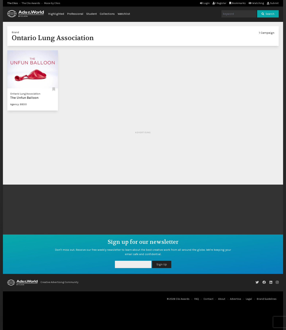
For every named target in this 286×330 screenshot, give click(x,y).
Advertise (235, 298)
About (221, 298)
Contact (208, 298)
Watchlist (124, 13)
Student (91, 13)
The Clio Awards (31, 3)
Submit (273, 3)
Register (219, 3)
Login (205, 3)
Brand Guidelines (267, 298)
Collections (107, 13)
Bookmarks (237, 3)
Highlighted (56, 13)
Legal (249, 298)
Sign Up (161, 264)
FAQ (196, 298)
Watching (256, 3)
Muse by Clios (52, 3)
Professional (75, 13)
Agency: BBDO (18, 104)
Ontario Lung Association (25, 93)
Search (268, 13)
